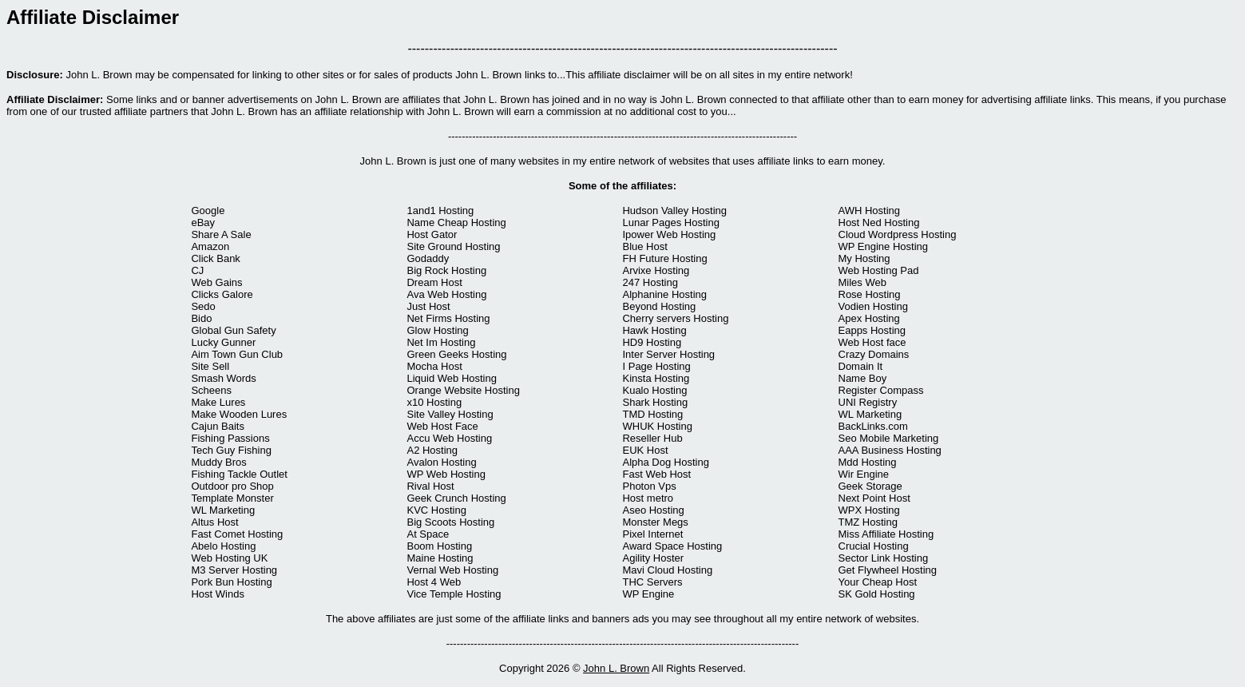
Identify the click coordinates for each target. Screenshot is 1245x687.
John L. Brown (616, 668)
